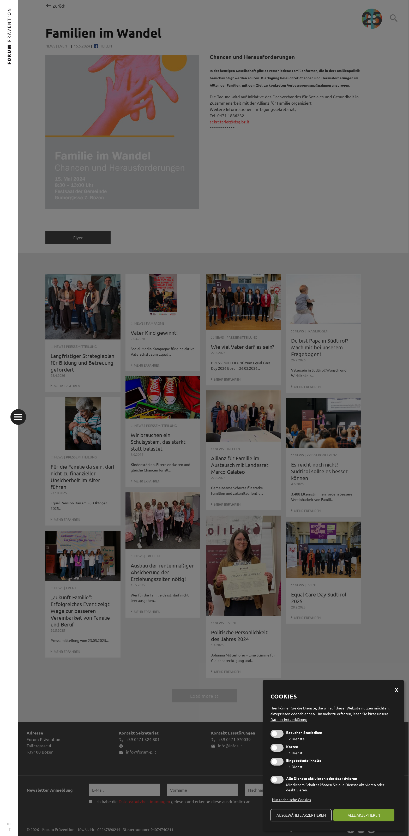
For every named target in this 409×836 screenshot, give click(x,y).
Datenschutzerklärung (288, 719)
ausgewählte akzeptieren (301, 815)
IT (9, 829)
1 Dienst (294, 752)
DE (9, 823)
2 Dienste (295, 738)
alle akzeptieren (364, 815)
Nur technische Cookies (291, 799)
